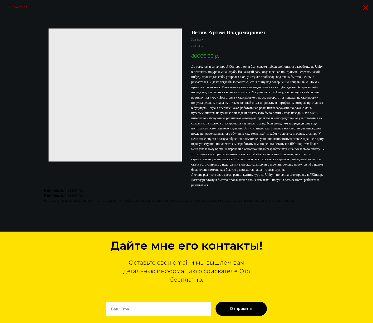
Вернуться (18, 7)
